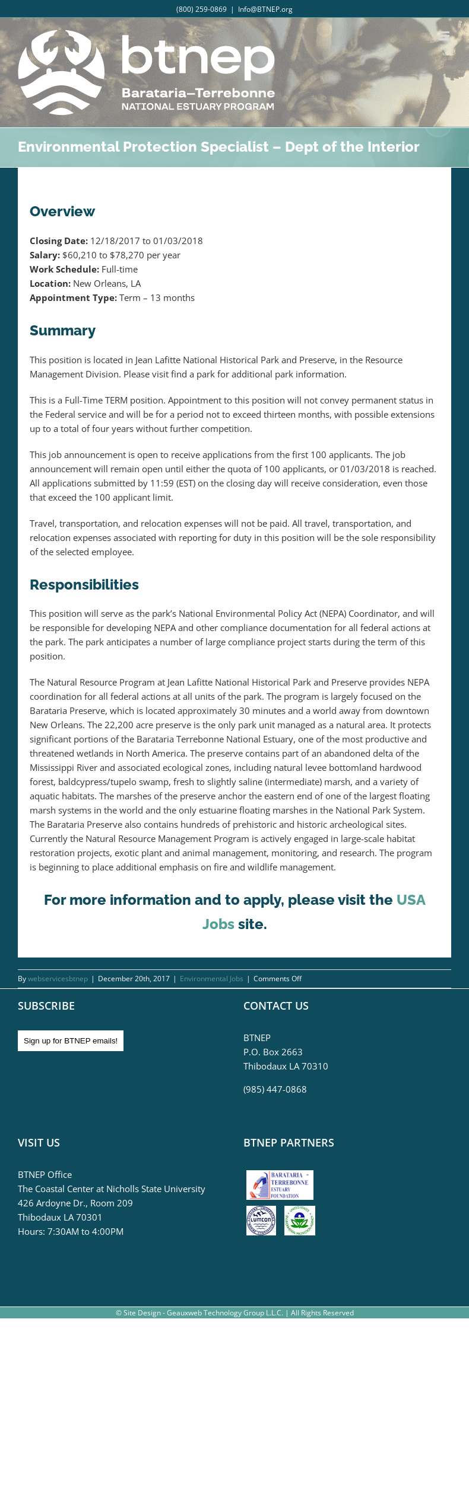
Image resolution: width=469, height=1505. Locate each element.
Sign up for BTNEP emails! (71, 1040)
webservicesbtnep (58, 979)
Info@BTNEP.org (265, 9)
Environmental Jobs (211, 979)
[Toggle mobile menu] (445, 36)
